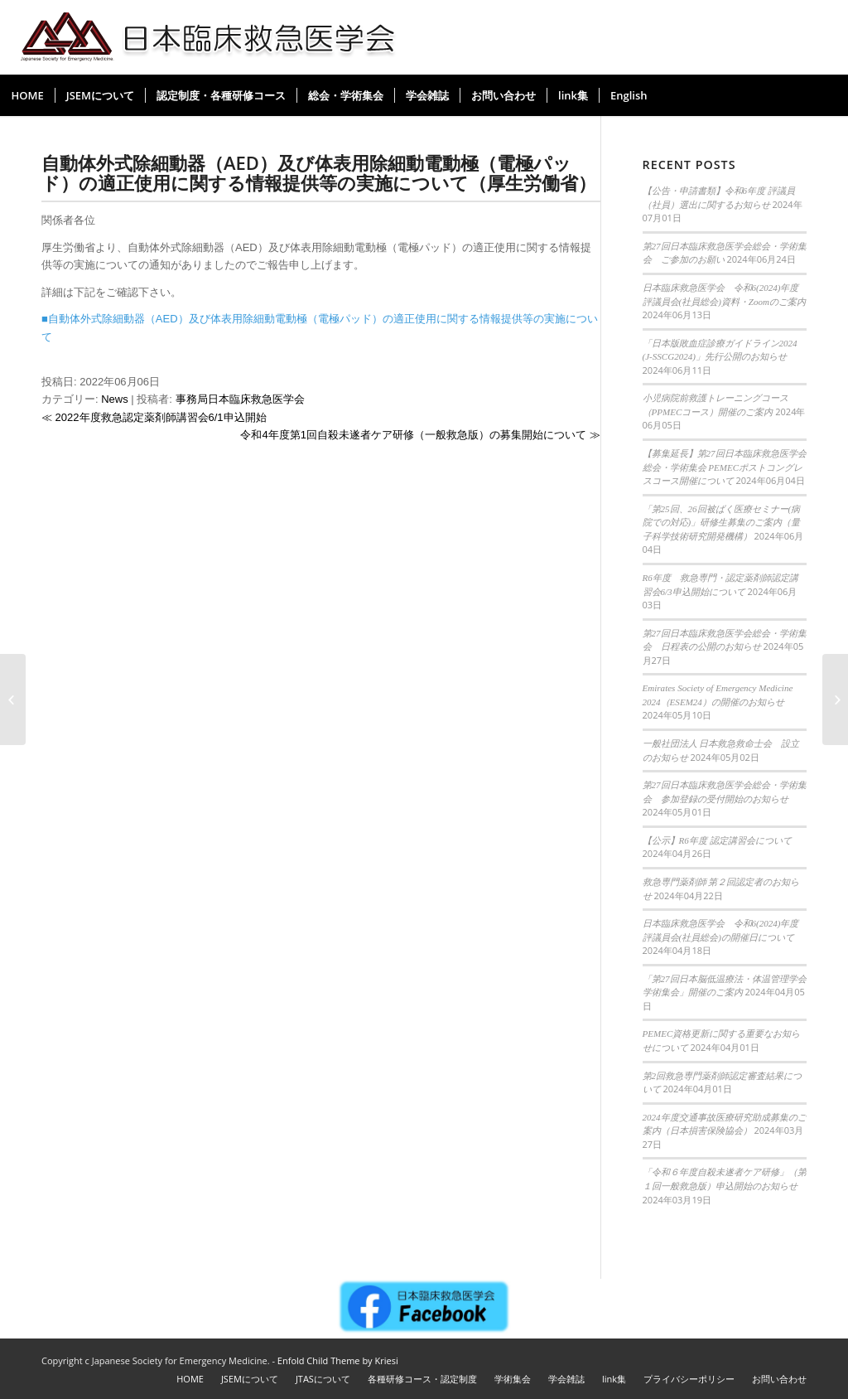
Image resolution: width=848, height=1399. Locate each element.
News (114, 399)
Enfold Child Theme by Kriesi (337, 1360)
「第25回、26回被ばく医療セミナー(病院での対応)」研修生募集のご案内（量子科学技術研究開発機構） (722, 522)
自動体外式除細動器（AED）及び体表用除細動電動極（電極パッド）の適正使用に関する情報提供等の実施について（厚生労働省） (318, 172)
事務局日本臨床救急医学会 (240, 399)
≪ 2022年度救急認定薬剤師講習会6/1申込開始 (154, 417)
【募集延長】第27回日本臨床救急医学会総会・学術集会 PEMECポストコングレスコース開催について (725, 467)
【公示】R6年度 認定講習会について (717, 840)
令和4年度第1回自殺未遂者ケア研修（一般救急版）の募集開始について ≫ (420, 434)
